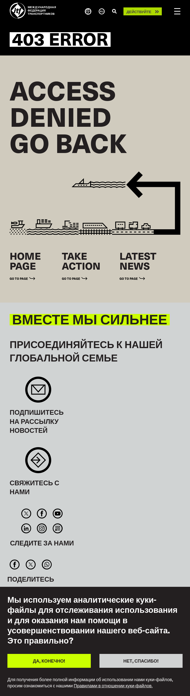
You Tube (57, 513)
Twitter (26, 513)
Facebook (42, 513)
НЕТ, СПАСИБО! (141, 661)
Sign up (38, 392)
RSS (57, 528)
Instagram (42, 528)
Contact (38, 462)
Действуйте (138, 11)
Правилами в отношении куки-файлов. (113, 686)
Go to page (19, 278)
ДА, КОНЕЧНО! (49, 661)
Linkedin (26, 528)
